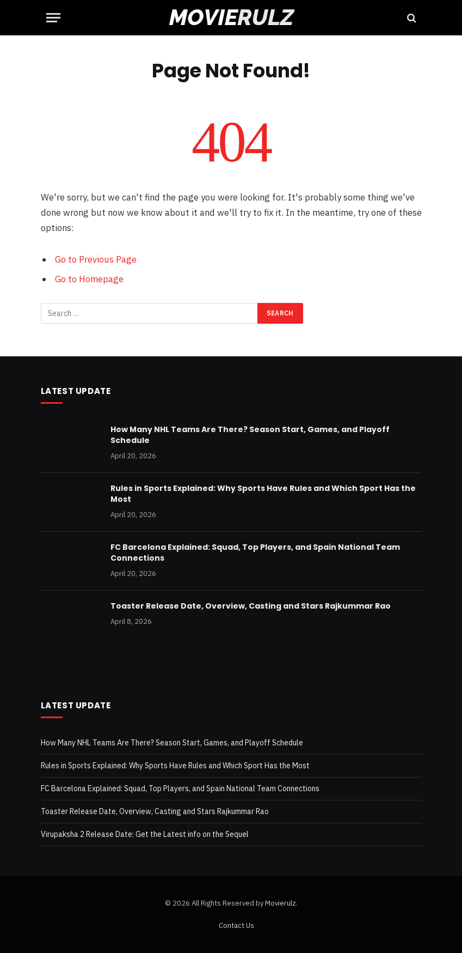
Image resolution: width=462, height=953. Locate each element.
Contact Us (236, 925)
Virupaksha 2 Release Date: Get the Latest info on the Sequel (145, 834)
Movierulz (280, 903)
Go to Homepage (89, 279)
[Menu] (53, 17)
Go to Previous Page (96, 259)
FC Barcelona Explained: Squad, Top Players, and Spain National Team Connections (255, 552)
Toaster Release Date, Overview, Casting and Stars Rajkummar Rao (250, 605)
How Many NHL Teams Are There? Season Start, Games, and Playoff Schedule (250, 435)
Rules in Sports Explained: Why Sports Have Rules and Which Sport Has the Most (263, 494)
